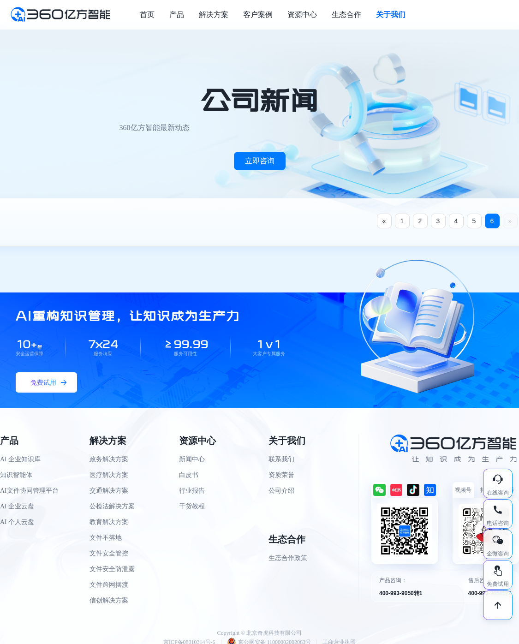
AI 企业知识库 (20, 459)
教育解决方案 (108, 522)
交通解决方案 (108, 490)
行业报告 (192, 490)
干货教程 (192, 506)
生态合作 (346, 14)
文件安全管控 (108, 553)
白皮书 (188, 474)
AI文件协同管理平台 (29, 490)
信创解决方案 (108, 600)
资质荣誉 (281, 474)
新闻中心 (192, 459)
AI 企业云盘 (17, 506)
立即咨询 (259, 161)
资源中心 (302, 14)
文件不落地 (105, 537)
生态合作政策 (287, 558)
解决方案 (213, 14)
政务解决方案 (108, 459)
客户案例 (258, 14)
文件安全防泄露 (112, 569)
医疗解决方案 (108, 474)
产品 (176, 14)
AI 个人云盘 (17, 522)
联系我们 (281, 459)
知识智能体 (16, 474)
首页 (147, 14)
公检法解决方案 (112, 506)
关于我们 (391, 14)
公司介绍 (281, 490)
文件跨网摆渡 (108, 584)
